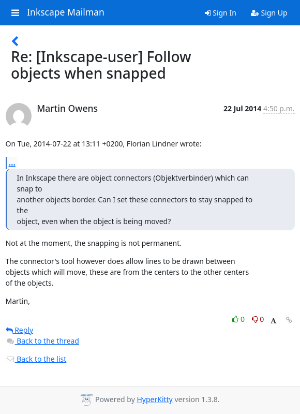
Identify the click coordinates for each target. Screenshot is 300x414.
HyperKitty (154, 399)
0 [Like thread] (239, 319)
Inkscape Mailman (65, 12)
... (12, 162)
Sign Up (269, 13)
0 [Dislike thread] (258, 319)
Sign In (220, 13)
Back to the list (36, 359)
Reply (20, 330)
